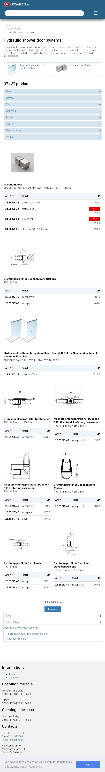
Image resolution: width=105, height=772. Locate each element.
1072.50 (95, 374)
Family (9, 124)
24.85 (97, 303)
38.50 (47, 587)
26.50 (47, 437)
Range (9, 117)
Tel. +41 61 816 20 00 (13, 733)
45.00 (97, 202)
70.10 (47, 518)
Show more (53, 609)
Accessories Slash (17, 638)
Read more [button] (35, 766)
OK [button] (88, 764)
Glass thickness (14, 130)
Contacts (14, 677)
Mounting (11, 111)
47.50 (47, 512)
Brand (9, 91)
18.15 (47, 581)
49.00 (97, 229)
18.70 (97, 297)
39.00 (47, 506)
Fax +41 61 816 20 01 (13, 736)
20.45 (97, 584)
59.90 (97, 440)
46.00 (94, 220)
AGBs (12, 674)
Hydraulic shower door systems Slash (27, 633)
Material (10, 98)
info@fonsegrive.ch (12, 739)
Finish (9, 104)
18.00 (97, 506)
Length (9, 137)
